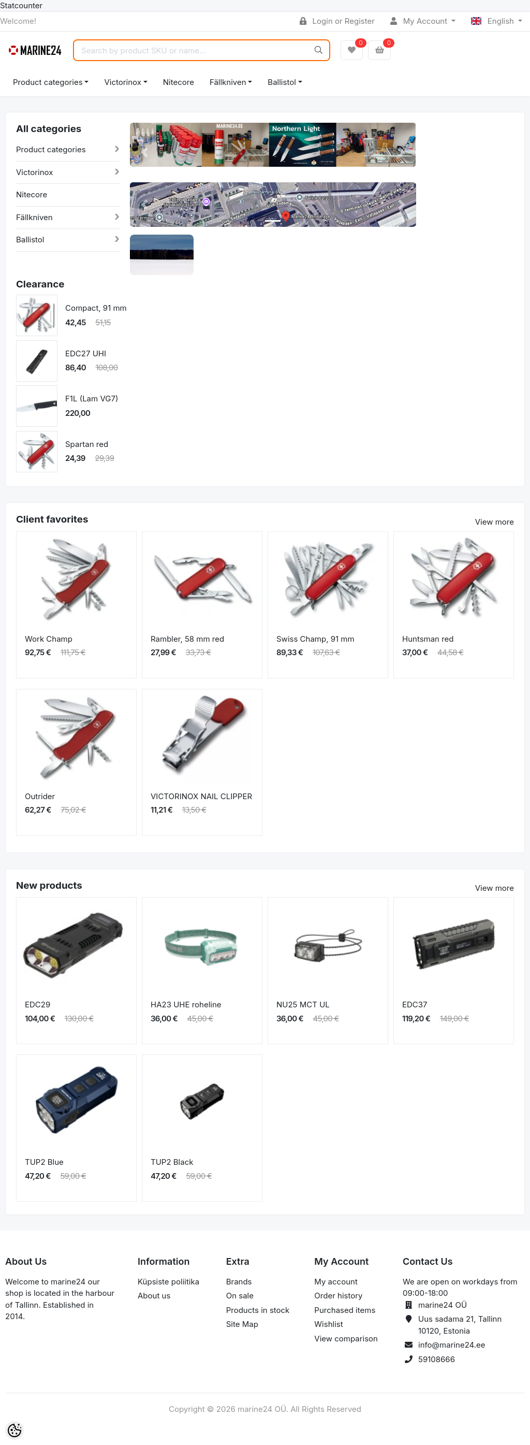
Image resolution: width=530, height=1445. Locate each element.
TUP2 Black (172, 1162)
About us (154, 1295)
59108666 (436, 1359)
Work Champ (48, 639)
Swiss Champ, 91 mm (315, 639)
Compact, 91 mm (96, 308)
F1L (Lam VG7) (91, 398)
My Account (419, 21)
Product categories (48, 82)
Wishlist (328, 1324)
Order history (338, 1295)
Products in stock (258, 1310)
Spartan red (86, 444)
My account (335, 1282)
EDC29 (37, 1004)
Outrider (40, 796)
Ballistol (282, 82)
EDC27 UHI (85, 353)
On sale (240, 1295)
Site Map (242, 1324)
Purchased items (344, 1310)
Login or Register (337, 21)
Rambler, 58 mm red (187, 639)
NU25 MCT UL (303, 1004)
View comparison (346, 1338)
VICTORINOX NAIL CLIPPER (201, 796)
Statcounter (21, 5)
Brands (239, 1282)
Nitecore (178, 82)
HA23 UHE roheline (186, 1004)
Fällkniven (228, 82)
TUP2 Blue (44, 1162)
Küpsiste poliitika (168, 1282)
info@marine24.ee (451, 1345)
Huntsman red (428, 639)
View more (494, 522)
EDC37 (415, 1004)
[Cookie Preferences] (14, 1430)
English (493, 21)
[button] (144, 153)
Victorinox (122, 82)
